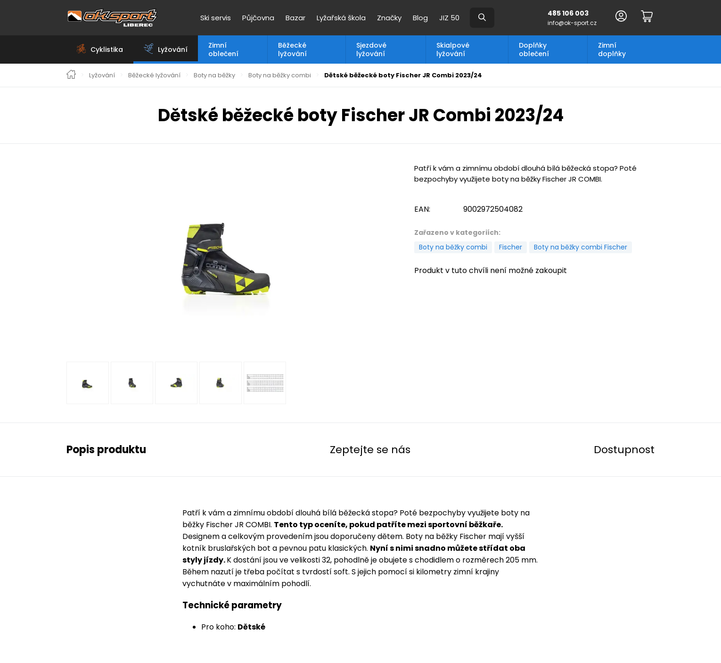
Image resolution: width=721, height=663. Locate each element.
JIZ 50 (449, 18)
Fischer (510, 247)
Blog (420, 18)
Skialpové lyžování (452, 49)
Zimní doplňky (612, 49)
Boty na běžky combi (279, 75)
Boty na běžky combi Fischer (580, 247)
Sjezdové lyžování (371, 49)
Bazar (295, 18)
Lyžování (102, 75)
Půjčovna (258, 18)
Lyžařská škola (341, 18)
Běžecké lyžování (292, 49)
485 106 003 (568, 13)
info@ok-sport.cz (572, 23)
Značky (389, 18)
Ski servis (215, 18)
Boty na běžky (214, 75)
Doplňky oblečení (534, 49)
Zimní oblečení (223, 49)
